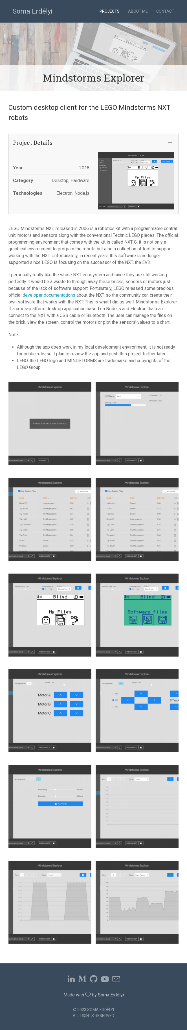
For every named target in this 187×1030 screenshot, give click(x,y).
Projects (110, 11)
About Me (138, 11)
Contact (165, 11)
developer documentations (49, 295)
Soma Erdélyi (32, 11)
